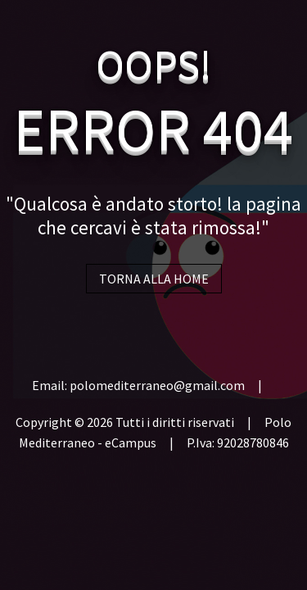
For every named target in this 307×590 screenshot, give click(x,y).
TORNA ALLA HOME (154, 278)
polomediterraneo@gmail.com (157, 385)
